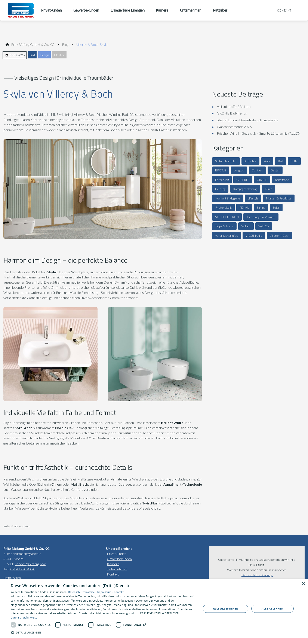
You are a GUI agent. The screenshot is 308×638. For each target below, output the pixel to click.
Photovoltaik (223, 207)
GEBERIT (242, 179)
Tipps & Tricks (224, 226)
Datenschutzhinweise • (82, 592)
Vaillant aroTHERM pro (234, 106)
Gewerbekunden (119, 559)
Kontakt (113, 574)
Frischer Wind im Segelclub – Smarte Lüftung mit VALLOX (258, 133)
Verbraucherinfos (226, 235)
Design (44, 55)
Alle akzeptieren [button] (225, 608)
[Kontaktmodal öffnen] (281, 10)
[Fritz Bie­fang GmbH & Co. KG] (32, 44)
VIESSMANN (254, 235)
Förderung (222, 179)
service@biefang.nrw (30, 564)
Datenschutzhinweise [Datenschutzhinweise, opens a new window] (24, 617)
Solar (276, 207)
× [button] (303, 583)
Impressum (12, 578)
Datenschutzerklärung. (257, 575)
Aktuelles (250, 161)
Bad (32, 55)
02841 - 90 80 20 (22, 569)
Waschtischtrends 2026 (234, 127)
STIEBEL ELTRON (227, 217)
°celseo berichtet (226, 161)
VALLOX (263, 226)
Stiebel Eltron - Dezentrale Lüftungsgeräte (247, 120)
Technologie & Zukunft (260, 217)
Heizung (220, 189)
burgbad (239, 170)
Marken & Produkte (279, 198)
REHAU (244, 207)
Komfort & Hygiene (227, 198)
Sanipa (261, 207)
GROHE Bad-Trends (232, 113)
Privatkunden (116, 554)
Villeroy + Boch (279, 235)
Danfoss (257, 170)
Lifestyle (59, 55)
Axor (267, 161)
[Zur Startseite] (20, 10)
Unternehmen (117, 569)
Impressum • (105, 592)
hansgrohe (282, 179)
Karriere (113, 564)
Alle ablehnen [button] (272, 608)
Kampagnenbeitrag (245, 189)
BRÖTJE (220, 170)
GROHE (262, 179)
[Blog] (65, 44)
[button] (103, 632)
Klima (268, 189)
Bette (294, 161)
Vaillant (246, 226)
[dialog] (154, 608)
